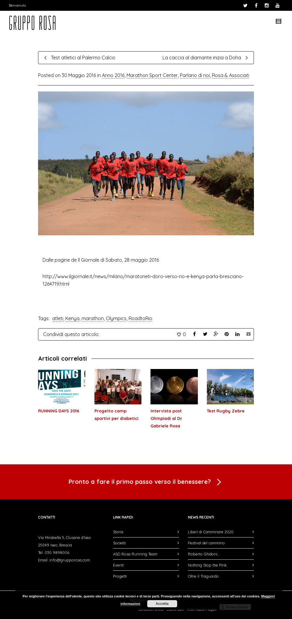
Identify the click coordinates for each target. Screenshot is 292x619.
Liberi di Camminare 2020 (211, 531)
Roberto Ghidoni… (203, 554)
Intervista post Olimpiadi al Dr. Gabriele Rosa (166, 418)
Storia (118, 531)
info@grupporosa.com (69, 560)
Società (119, 542)
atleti (57, 318)
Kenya (72, 318)
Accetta (162, 604)
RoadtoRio (140, 318)
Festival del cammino (206, 542)
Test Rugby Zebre (226, 411)
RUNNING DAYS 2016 (58, 411)
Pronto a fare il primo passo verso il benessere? (146, 482)
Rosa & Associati (230, 75)
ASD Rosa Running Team (135, 554)
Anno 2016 (113, 75)
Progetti (120, 576)
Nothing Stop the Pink (207, 565)
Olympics (116, 318)
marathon (93, 318)
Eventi (118, 565)
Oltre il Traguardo (203, 576)
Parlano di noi (195, 75)
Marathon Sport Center (152, 75)
